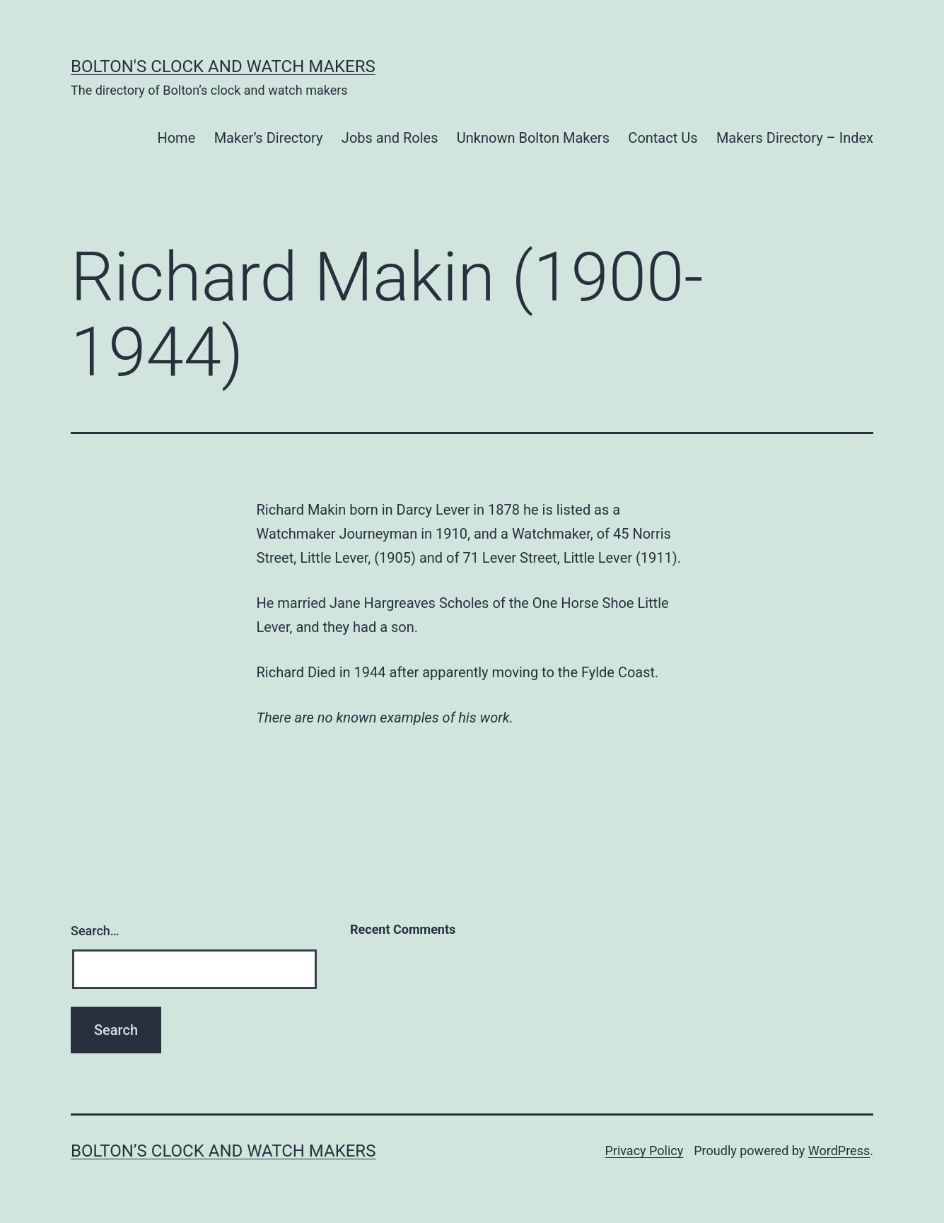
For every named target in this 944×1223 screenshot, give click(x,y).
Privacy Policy (644, 1150)
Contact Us (662, 137)
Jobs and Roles (390, 137)
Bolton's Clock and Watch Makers (223, 66)
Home (176, 137)
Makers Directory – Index (794, 137)
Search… (95, 930)
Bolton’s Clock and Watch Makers (223, 1151)
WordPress (839, 1150)
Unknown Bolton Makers (533, 137)
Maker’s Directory (268, 137)
